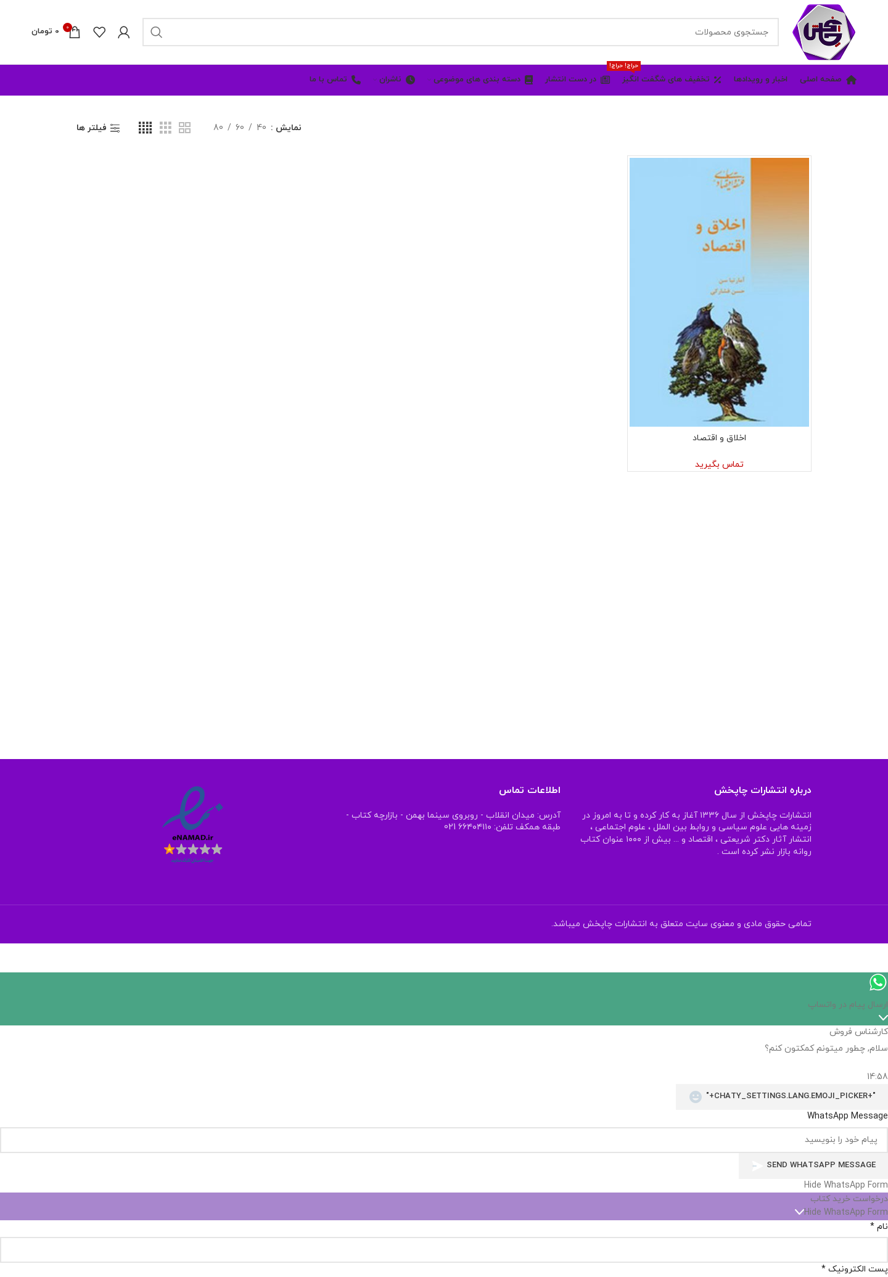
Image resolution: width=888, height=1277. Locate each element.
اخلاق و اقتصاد (719, 438)
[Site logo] (824, 31)
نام (879, 1227)
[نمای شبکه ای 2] (185, 128)
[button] (444, 1186)
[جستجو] (460, 32)
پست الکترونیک (854, 1269)
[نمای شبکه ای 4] (145, 128)
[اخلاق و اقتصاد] (719, 292)
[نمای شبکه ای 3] (165, 128)
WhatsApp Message (847, 1116)
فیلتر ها (91, 128)
